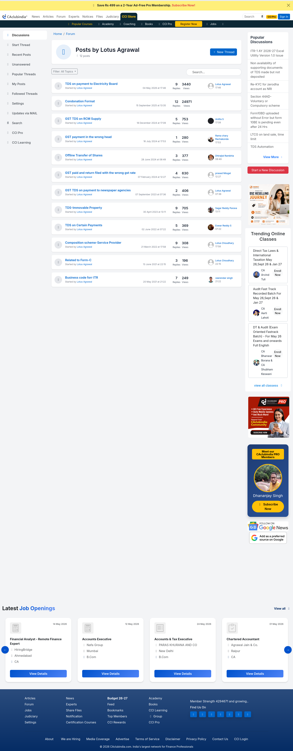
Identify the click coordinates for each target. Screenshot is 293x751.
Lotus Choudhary (224, 243)
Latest (28, 608)
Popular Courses (79, 24)
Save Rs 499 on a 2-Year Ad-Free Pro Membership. (143, 5)
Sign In (284, 16)
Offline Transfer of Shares (83, 155)
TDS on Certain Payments (83, 225)
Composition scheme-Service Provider (93, 242)
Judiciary (31, 716)
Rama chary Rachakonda (222, 137)
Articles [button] (48, 16)
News (70, 698)
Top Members (117, 716)
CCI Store (129, 16)
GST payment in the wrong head (88, 137)
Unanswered (18, 64)
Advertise (122, 739)
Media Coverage (98, 739)
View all (282, 608)
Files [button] (99, 16)
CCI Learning (18, 142)
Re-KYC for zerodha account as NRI (264, 86)
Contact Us (220, 739)
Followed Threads (22, 94)
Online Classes (268, 236)
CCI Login (241, 739)
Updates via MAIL (21, 113)
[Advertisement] (146, 577)
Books (146, 24)
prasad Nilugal (223, 173)
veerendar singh (224, 278)
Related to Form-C (78, 260)
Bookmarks (115, 710)
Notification (74, 716)
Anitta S (219, 119)
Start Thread (18, 45)
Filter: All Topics (63, 71)
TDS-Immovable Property (83, 208)
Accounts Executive (96, 639)
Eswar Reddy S (223, 225)
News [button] (36, 16)
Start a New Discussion (267, 170)
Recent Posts (18, 55)
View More (273, 157)
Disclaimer (172, 739)
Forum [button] (61, 16)
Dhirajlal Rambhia (224, 155)
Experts (71, 704)
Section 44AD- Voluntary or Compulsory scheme (265, 101)
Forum (29, 704)
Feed (110, 704)
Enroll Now (277, 272)
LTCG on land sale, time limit (267, 137)
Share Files (74, 710)
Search (14, 123)
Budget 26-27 (117, 698)
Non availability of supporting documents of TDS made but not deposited (266, 69)
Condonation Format (80, 101)
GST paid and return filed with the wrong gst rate (100, 173)
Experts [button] (74, 16)
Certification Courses (81, 722)
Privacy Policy (196, 739)
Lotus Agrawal (84, 88)
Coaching (127, 24)
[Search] (252, 16)
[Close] (288, 5)
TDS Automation (262, 147)
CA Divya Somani (189, 24)
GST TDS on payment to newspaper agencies (98, 190)
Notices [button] (87, 16)
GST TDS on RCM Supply (83, 119)
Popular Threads (21, 74)
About (49, 739)
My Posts (15, 84)
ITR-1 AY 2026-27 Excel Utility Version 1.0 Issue (267, 53)
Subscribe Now (268, 506)
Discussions (17, 35)
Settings (15, 103)
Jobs (210, 24)
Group (155, 716)
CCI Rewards (116, 722)
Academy (105, 24)
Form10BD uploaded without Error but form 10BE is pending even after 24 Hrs (266, 120)
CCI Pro (165, 24)
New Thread (224, 52)
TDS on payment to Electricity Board (91, 84)
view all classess (268, 385)
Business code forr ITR (81, 277)
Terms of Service (147, 739)
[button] (262, 17)
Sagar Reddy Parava (226, 208)
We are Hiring (70, 739)
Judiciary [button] (112, 16)
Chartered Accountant (243, 639)
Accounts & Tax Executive (173, 639)
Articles (30, 698)
